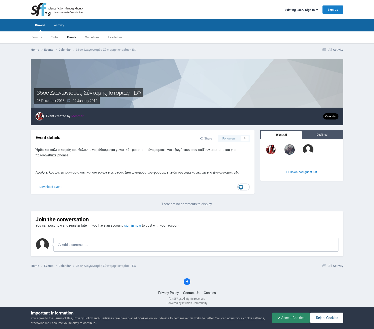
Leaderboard (116, 37)
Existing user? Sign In (301, 10)
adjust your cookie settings (245, 318)
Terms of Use (63, 318)
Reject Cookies (326, 318)
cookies (143, 318)
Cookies (210, 293)
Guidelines (92, 37)
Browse (40, 27)
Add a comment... (73, 245)
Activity (59, 25)
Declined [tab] (322, 134)
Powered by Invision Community (187, 303)
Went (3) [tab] (281, 134)
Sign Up (332, 9)
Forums (36, 37)
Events (71, 37)
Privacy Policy (168, 293)
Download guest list (301, 172)
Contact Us (191, 293)
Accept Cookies (291, 318)
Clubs (54, 37)
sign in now (132, 225)
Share (206, 138)
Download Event (50, 187)
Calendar (331, 116)
